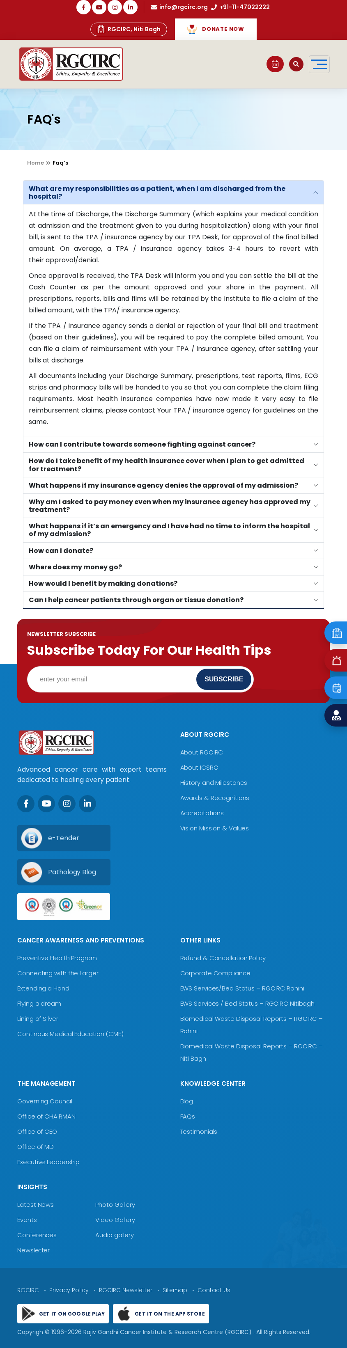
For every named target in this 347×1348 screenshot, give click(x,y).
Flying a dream (39, 1003)
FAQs (187, 1116)
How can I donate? (61, 550)
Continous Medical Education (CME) (70, 1033)
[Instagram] (67, 803)
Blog (186, 1101)
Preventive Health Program (57, 958)
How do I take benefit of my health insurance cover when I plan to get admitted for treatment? (166, 464)
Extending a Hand (43, 988)
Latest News (35, 1204)
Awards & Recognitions (215, 797)
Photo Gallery (115, 1204)
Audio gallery (114, 1235)
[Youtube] (46, 803)
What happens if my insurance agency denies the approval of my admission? (163, 485)
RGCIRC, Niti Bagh (129, 29)
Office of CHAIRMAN (46, 1116)
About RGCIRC (201, 752)
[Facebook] (25, 803)
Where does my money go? (75, 567)
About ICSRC (199, 767)
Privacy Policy (69, 1290)
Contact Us (214, 1290)
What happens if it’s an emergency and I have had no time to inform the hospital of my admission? (169, 530)
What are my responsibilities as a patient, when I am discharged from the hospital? (157, 192)
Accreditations (202, 813)
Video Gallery (115, 1219)
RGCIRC (28, 1290)
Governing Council (44, 1101)
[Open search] (296, 64)
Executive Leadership (48, 1162)
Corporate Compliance (215, 973)
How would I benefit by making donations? (103, 583)
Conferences (37, 1235)
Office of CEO (37, 1131)
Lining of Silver (37, 1018)
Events (27, 1219)
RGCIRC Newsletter (125, 1290)
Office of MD (35, 1146)
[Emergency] (335, 632)
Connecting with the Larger (57, 973)
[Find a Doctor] (335, 715)
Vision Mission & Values (214, 828)
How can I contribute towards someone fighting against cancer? (142, 444)
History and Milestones (214, 782)
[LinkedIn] (87, 803)
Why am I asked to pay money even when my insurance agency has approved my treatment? (169, 505)
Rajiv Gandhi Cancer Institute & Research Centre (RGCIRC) (168, 1332)
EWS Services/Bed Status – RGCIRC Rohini (242, 988)
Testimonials (199, 1131)
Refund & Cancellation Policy (223, 958)
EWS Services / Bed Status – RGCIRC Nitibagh (247, 1003)
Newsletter (33, 1250)
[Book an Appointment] (335, 687)
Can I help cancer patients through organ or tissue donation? (136, 600)
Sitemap (175, 1290)
